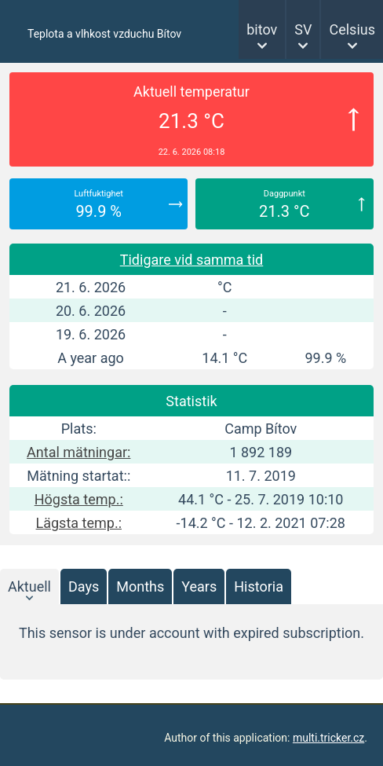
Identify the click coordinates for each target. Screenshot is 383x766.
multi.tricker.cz (328, 737)
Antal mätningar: (78, 452)
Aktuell (29, 586)
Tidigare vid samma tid (192, 259)
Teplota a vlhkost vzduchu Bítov (104, 33)
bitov (261, 29)
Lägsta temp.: (79, 523)
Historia (258, 586)
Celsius (352, 29)
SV (303, 29)
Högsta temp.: (79, 499)
